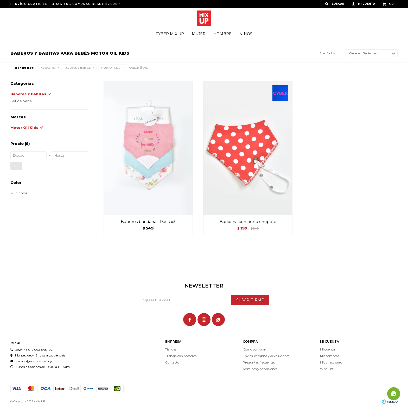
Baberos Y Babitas (78, 67)
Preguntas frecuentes (259, 362)
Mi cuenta (327, 349)
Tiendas (170, 349)
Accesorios (48, 67)
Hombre (222, 33)
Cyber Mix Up (170, 33)
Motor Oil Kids (110, 67)
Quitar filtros (138, 67)
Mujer (199, 33)
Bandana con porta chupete (248, 221)
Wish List (327, 369)
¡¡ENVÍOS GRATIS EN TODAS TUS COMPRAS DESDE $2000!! (65, 4)
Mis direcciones (331, 362)
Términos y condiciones (260, 369)
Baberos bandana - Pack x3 (148, 221)
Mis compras (329, 356)
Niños (245, 33)
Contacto (172, 362)
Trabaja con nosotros (180, 356)
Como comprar (254, 349)
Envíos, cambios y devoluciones (266, 356)
